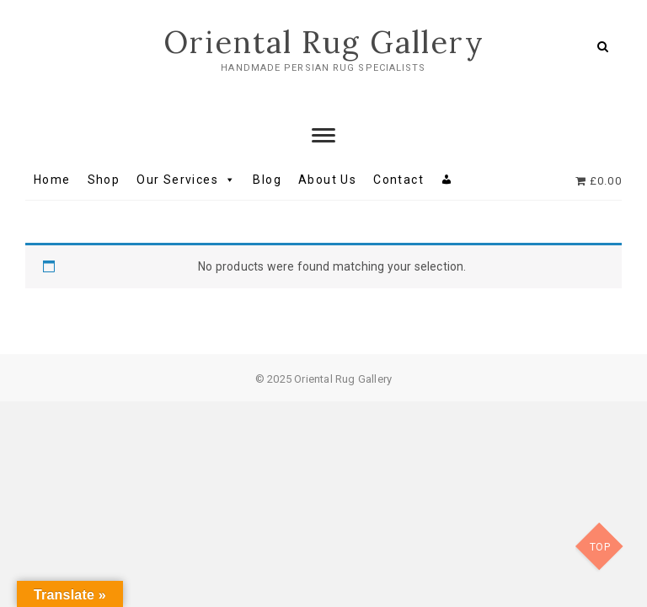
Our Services (186, 179)
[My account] (447, 179)
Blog (267, 179)
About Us (327, 179)
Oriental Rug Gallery (323, 42)
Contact (398, 179)
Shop (104, 179)
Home (52, 179)
